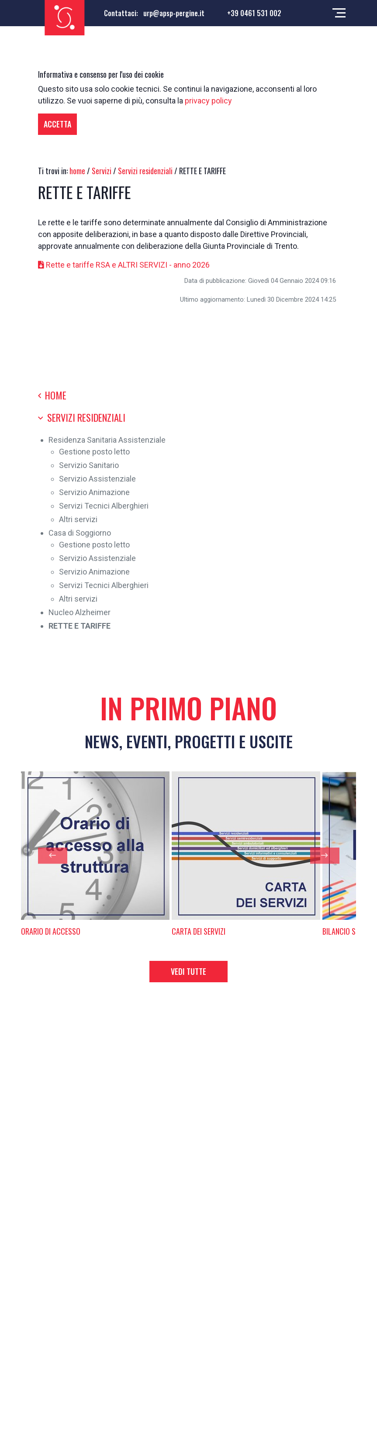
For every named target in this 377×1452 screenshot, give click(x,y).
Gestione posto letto (94, 451)
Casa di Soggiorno (79, 532)
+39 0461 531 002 (254, 13)
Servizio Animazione (94, 492)
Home (52, 395)
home (77, 170)
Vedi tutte (188, 971)
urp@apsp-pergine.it (173, 13)
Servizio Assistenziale (97, 478)
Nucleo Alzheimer (79, 612)
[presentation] (52, 856)
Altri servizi (78, 519)
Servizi (101, 170)
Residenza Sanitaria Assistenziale (107, 439)
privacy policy (208, 100)
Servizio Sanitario (89, 465)
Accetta (57, 124)
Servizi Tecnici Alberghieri (104, 505)
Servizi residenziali (145, 170)
